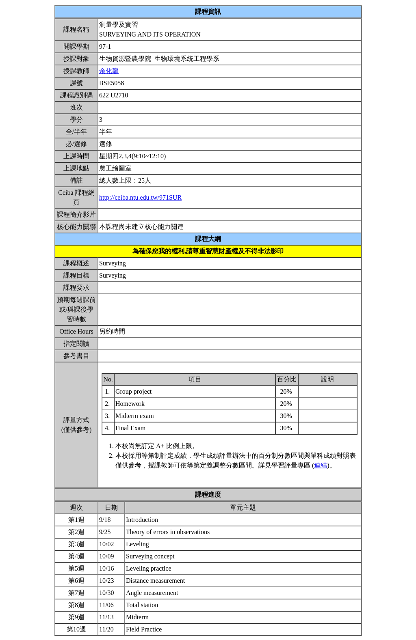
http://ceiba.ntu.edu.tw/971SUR (140, 197)
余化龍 (109, 70)
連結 (320, 465)
